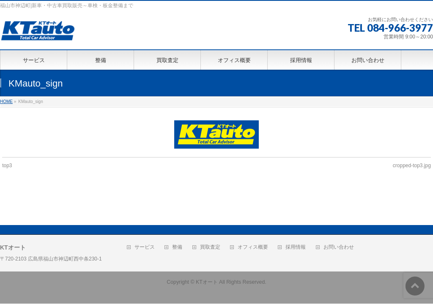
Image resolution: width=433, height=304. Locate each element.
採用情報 (295, 217)
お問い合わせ (338, 217)
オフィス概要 (253, 217)
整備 (177, 217)
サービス (144, 217)
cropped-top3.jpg (412, 165)
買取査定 (210, 217)
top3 (7, 165)
